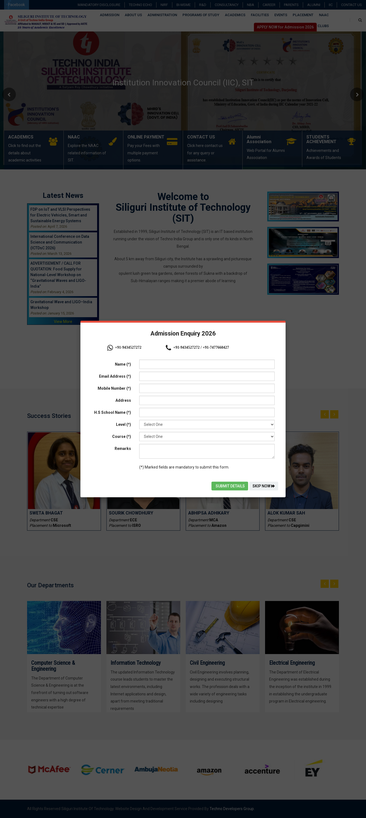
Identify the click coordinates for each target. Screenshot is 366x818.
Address (123, 400)
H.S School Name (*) (112, 412)
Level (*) (123, 424)
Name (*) (123, 364)
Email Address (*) (115, 376)
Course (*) (121, 436)
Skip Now (263, 486)
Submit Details (230, 486)
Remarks (123, 448)
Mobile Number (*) (114, 388)
